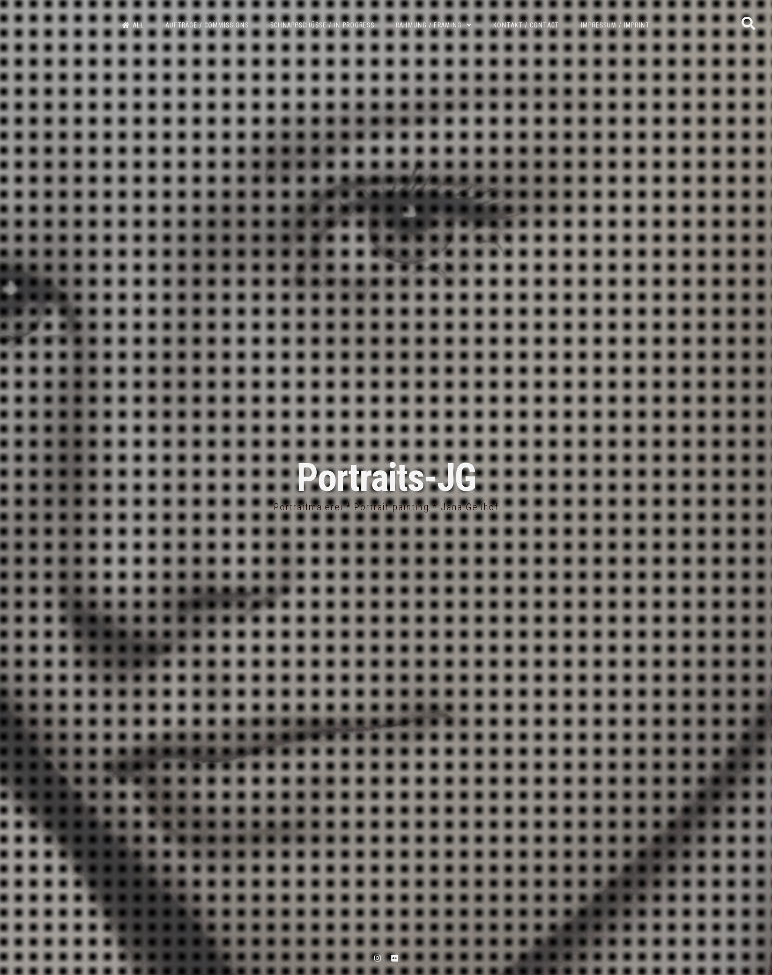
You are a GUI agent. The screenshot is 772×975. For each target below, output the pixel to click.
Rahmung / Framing (429, 25)
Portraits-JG (386, 478)
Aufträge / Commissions (207, 25)
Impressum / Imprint (615, 25)
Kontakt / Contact (526, 25)
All (133, 25)
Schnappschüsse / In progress (322, 25)
